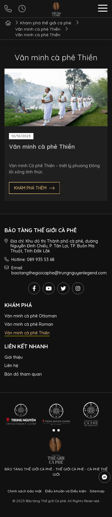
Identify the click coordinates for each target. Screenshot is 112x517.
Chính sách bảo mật (24, 491)
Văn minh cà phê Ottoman (30, 316)
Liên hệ (11, 365)
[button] (103, 9)
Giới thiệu (13, 357)
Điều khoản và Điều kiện (65, 491)
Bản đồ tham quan (23, 374)
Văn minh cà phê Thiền (42, 146)
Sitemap (97, 491)
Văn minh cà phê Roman (28, 324)
